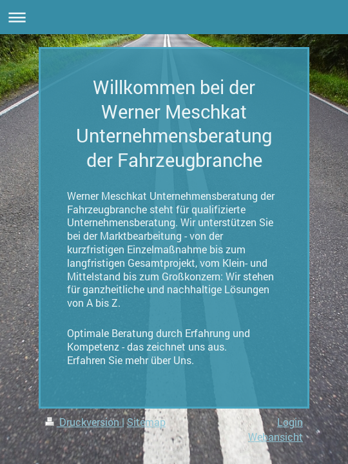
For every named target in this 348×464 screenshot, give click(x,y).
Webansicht (275, 436)
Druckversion (83, 422)
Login (290, 422)
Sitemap (146, 422)
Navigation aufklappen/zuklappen (174, 17)
